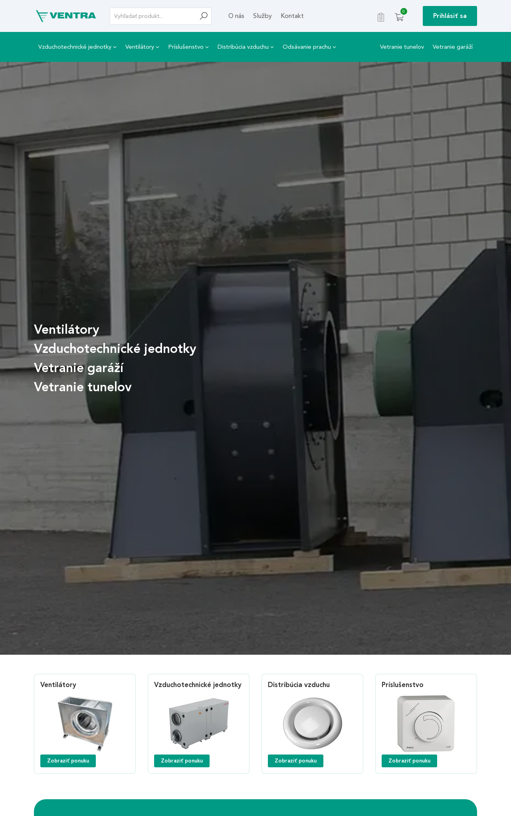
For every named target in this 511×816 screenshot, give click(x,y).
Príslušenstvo (188, 46)
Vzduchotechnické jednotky (77, 46)
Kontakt (292, 16)
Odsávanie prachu (309, 46)
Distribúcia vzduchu (246, 46)
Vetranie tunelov (402, 46)
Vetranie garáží (453, 46)
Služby (262, 16)
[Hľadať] (206, 16)
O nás (236, 16)
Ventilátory (142, 46)
